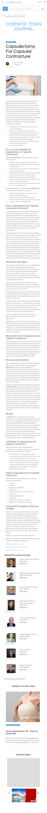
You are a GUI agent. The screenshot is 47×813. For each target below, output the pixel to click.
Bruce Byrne (23, 561)
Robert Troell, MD (18, 63)
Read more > (24, 564)
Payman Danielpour (26, 575)
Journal (10, 15)
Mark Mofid (23, 605)
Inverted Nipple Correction (28, 634)
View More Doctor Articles (14, 679)
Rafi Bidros (23, 652)
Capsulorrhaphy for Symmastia (29, 559)
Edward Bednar (24, 667)
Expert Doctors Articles (19, 15)
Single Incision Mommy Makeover (30, 573)
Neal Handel (23, 620)
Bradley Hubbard (25, 636)
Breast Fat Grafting (26, 665)
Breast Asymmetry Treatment (29, 587)
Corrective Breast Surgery (28, 618)
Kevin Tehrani (24, 589)
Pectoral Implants (25, 649)
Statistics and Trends (13, 725)
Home (4, 15)
